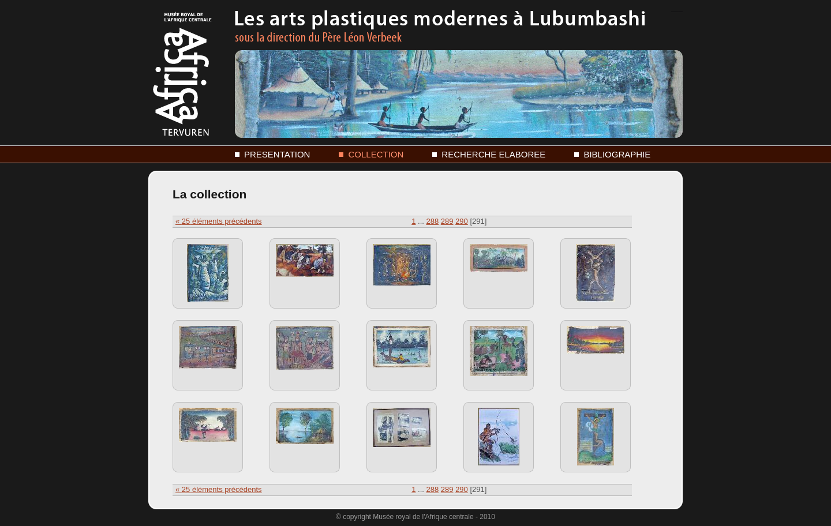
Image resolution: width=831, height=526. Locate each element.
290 (461, 221)
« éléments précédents (218, 221)
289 (447, 221)
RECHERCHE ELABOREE (493, 154)
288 (432, 221)
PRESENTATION (277, 154)
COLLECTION (375, 154)
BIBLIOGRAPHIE (616, 154)
